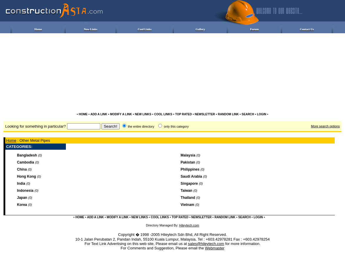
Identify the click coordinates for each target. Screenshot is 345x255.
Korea (22, 205)
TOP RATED (183, 114)
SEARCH (248, 114)
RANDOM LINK (228, 114)
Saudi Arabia (191, 176)
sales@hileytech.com (206, 243)
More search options (325, 126)
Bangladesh (27, 155)
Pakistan (188, 162)
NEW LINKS (143, 114)
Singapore (189, 183)
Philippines (190, 169)
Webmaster (214, 248)
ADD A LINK (99, 114)
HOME (83, 114)
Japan (22, 198)
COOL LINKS (163, 114)
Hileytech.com (189, 225)
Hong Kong (26, 176)
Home (11, 140)
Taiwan (186, 191)
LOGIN (261, 114)
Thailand (188, 198)
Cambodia (25, 162)
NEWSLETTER (205, 114)
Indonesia (25, 191)
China (22, 169)
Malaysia (188, 155)
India (21, 183)
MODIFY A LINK (121, 114)
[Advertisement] (173, 52)
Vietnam (187, 205)
